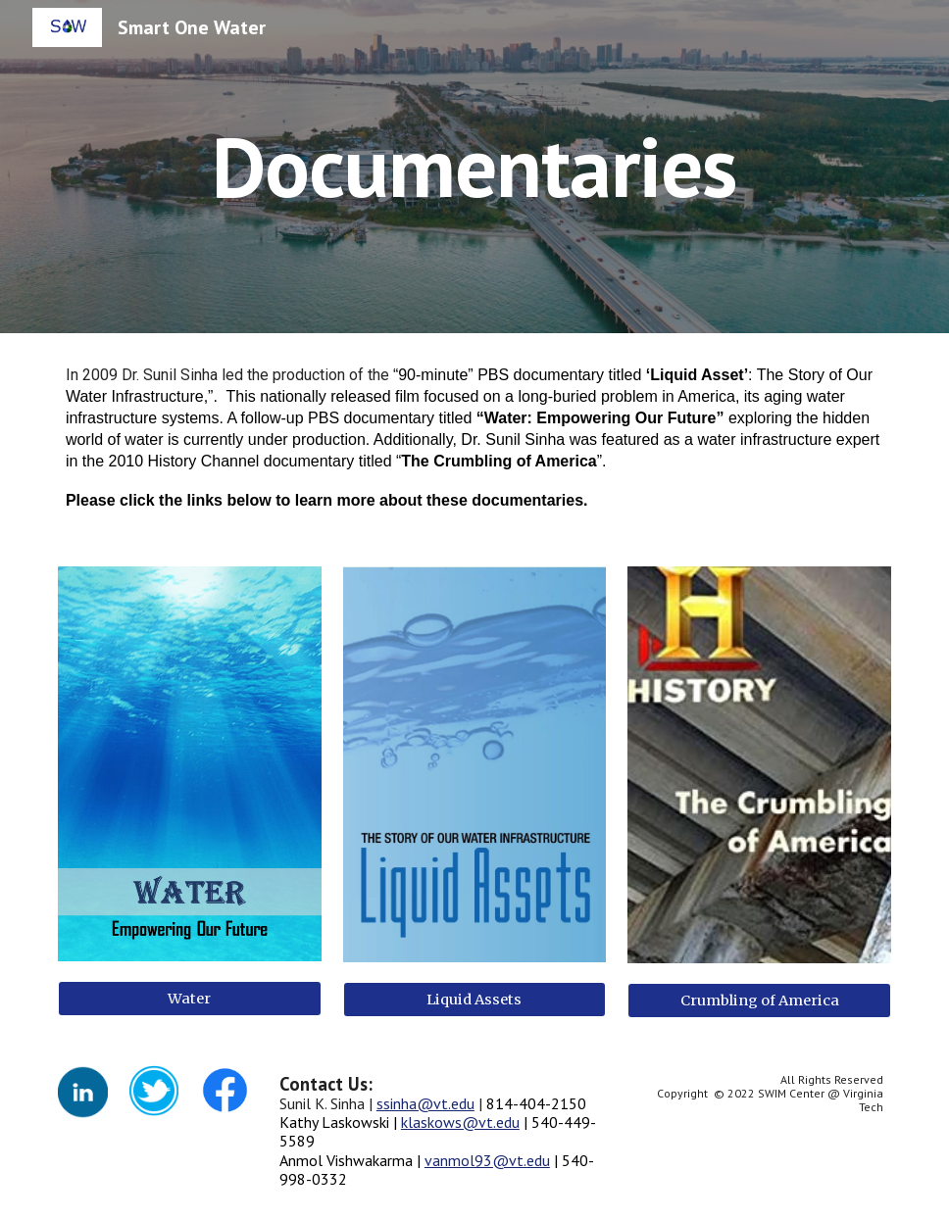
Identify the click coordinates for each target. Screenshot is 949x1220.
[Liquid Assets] (475, 999)
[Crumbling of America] (759, 1000)
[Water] (190, 998)
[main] (474, 166)
